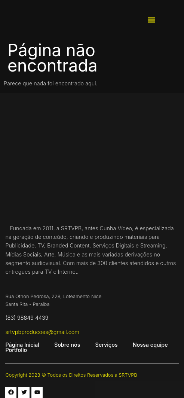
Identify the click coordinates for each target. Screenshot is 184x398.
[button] (151, 20)
